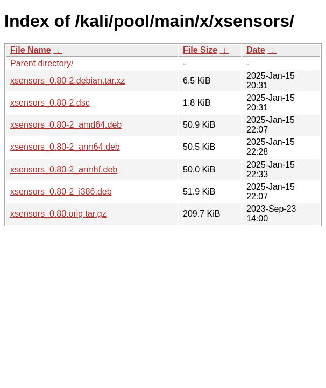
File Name (30, 49)
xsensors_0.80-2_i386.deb (61, 191)
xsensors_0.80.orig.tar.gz (58, 213)
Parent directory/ (41, 63)
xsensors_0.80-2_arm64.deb (65, 146)
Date (255, 49)
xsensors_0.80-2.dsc (50, 102)
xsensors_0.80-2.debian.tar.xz (67, 80)
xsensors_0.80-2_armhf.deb (63, 169)
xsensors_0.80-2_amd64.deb (66, 124)
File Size (200, 49)
